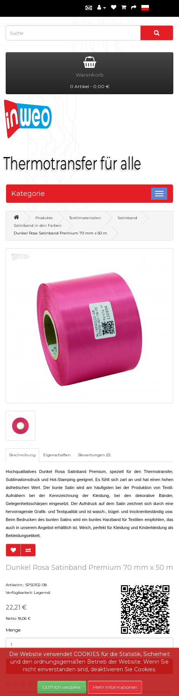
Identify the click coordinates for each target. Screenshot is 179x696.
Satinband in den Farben (38, 225)
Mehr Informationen (115, 687)
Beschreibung (22, 454)
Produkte (44, 217)
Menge (13, 630)
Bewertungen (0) (94, 454)
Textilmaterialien (85, 217)
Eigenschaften (57, 454)
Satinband (127, 217)
